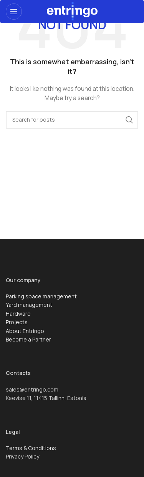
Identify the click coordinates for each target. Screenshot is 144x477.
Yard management (29, 304)
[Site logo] (72, 10)
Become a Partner (28, 339)
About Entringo (25, 331)
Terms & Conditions (31, 448)
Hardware (18, 313)
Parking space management (41, 296)
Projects (17, 322)
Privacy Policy (22, 456)
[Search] (72, 120)
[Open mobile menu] (14, 11)
